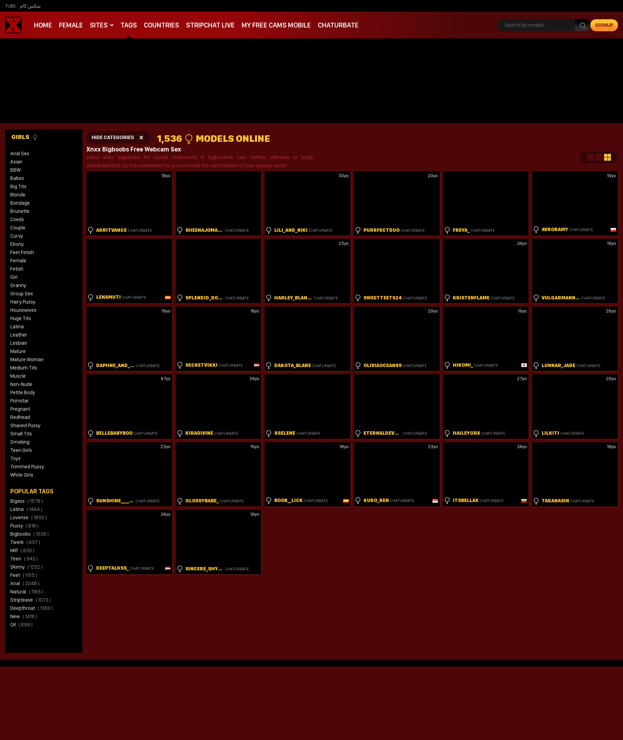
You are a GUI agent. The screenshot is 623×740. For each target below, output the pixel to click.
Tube (10, 6)
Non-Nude (21, 384)
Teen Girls (21, 450)
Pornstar (19, 401)
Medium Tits (23, 368)
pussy (24, 526)
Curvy (16, 236)
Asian (16, 162)
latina (26, 509)
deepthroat (31, 608)
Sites (99, 25)
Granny (18, 285)
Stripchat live (210, 25)
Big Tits (18, 186)
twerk (25, 542)
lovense (28, 517)
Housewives (23, 310)
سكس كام (30, 6)
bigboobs (29, 534)
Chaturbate (337, 25)
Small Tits (21, 434)
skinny (26, 567)
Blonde (17, 195)
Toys (15, 458)
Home (43, 25)
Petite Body (22, 392)
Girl (14, 277)
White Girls (21, 475)
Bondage (20, 203)
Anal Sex (19, 153)
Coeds (17, 219)
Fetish (16, 269)
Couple (17, 228)
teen (24, 559)
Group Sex (21, 294)
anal (24, 583)
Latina (17, 326)
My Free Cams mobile (275, 25)
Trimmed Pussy (27, 467)
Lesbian (18, 343)
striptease (30, 600)
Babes (17, 178)
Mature (18, 351)
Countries (161, 25)
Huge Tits (20, 318)
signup (604, 25)
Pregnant (20, 409)
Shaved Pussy (25, 425)
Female (71, 25)
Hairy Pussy (22, 302)
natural (26, 592)
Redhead (20, 417)
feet (23, 575)
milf (22, 550)
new (23, 616)
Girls (24, 137)
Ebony (17, 244)
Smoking (20, 442)
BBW (15, 170)
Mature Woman (27, 359)
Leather (18, 335)
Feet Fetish (22, 252)
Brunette (20, 211)
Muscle (18, 376)
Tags (128, 25)
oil (21, 625)
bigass (26, 501)
